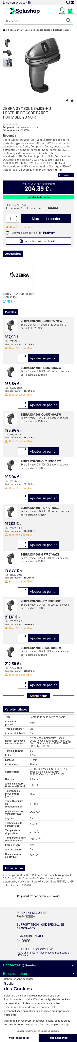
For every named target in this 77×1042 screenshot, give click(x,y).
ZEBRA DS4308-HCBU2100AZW (41, 367)
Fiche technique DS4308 (40, 241)
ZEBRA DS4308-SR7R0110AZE (40, 554)
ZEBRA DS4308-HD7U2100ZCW (41, 601)
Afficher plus (38, 695)
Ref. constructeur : (12, 130)
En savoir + (65, 175)
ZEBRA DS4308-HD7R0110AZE (40, 507)
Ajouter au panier (43, 358)
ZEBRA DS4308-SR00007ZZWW (41, 321)
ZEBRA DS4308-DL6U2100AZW (41, 414)
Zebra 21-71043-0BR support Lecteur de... (19, 295)
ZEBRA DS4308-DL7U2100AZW (41, 461)
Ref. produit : (9, 127)
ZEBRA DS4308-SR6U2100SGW (41, 648)
